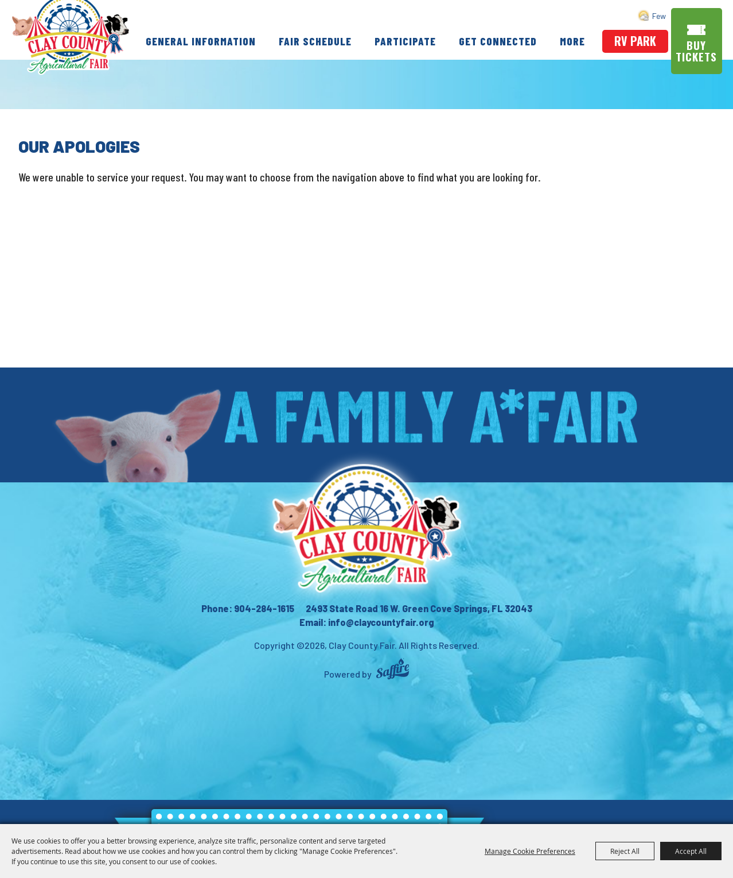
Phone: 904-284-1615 (247, 608)
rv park (636, 38)
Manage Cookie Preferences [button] (530, 851)
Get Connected (527, 24)
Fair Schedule (344, 24)
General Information (230, 24)
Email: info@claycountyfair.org (366, 622)
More (370, 52)
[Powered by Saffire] (392, 670)
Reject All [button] (625, 851)
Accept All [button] (691, 851)
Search (673, 14)
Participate (434, 24)
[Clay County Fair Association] (366, 528)
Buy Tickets (698, 48)
